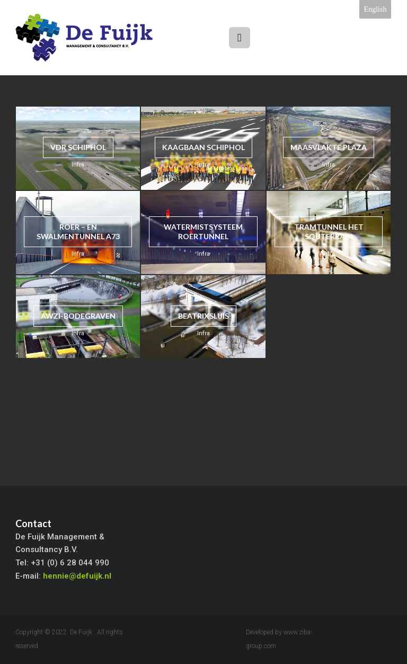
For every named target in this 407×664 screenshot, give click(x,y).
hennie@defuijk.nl (77, 576)
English (375, 9)
